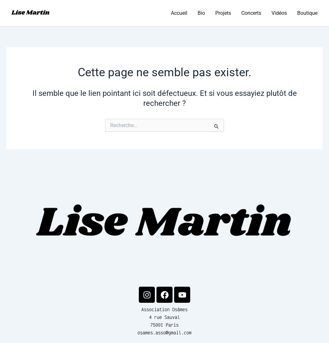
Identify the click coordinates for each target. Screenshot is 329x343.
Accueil (179, 13)
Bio (201, 13)
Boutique (307, 13)
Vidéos (279, 13)
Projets (223, 13)
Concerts (251, 13)
